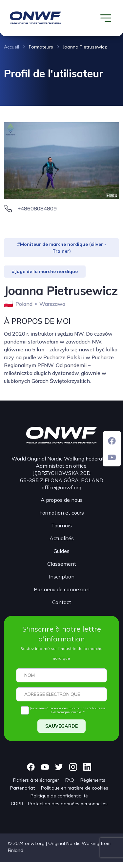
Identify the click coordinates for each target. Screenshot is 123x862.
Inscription (61, 576)
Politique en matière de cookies (74, 788)
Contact (61, 602)
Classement (61, 563)
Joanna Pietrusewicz (85, 47)
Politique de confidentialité (59, 796)
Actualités (62, 538)
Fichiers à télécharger (36, 780)
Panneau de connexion (62, 589)
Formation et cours (61, 512)
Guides (61, 551)
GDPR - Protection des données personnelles (59, 804)
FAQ (69, 780)
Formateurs (41, 47)
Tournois (61, 525)
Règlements (92, 780)
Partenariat (22, 788)
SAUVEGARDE (61, 726)
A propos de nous (62, 500)
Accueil (11, 47)
